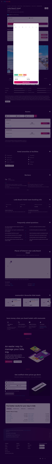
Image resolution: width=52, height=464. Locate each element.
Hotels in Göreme (9, 416)
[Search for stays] (1, 7)
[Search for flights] (1, 5)
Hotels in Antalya (30, 415)
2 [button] (24, 27)
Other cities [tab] (9, 408)
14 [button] (19, 32)
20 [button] (42, 32)
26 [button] (14, 37)
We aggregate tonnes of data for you (28, 435)
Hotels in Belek (8, 415)
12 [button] (14, 32)
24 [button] (9, 37)
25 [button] (12, 37)
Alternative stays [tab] (16, 408)
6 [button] (42, 27)
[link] (28, 334)
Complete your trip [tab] (31, 408)
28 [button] (19, 37)
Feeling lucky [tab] (23, 408)
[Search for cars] (1, 9)
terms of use (18, 395)
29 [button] (21, 37)
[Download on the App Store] (42, 448)
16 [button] (24, 32)
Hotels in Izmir (8, 419)
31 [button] (9, 39)
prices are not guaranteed (27, 430)
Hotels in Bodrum (31, 418)
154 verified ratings (15, 14)
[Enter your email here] (16, 388)
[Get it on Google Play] (42, 445)
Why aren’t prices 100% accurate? (28, 437)
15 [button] (30, 32)
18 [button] (37, 32)
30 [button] (24, 37)
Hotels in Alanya (30, 416)
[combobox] (16, 382)
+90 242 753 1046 (10, 13)
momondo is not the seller (28, 433)
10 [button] (9, 32)
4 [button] (37, 27)
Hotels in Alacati (30, 419)
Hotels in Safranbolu (9, 418)
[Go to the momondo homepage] (7, 1)
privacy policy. (23, 395)
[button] (2, 1)
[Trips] (1, 12)
